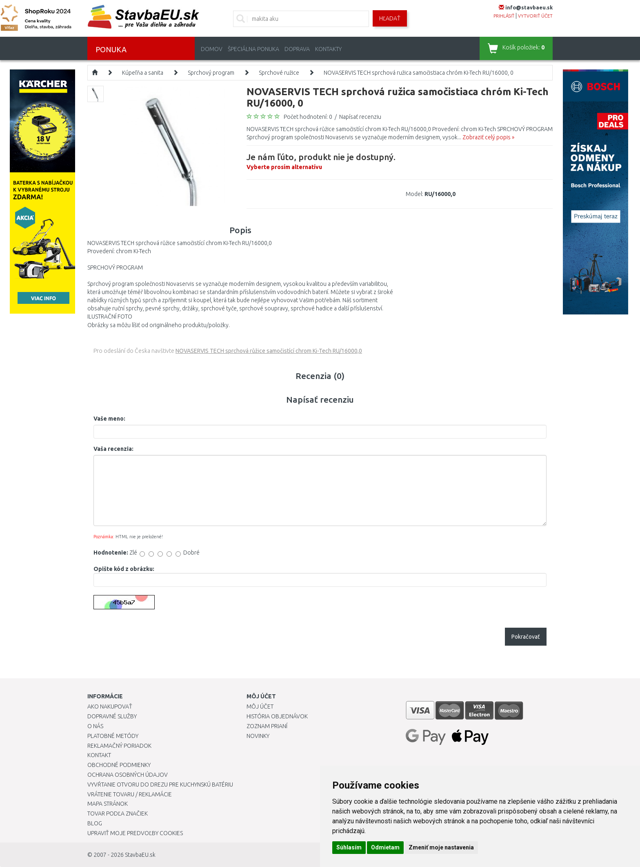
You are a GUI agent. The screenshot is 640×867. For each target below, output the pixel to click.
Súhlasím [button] (349, 847)
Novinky (258, 736)
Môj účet (260, 706)
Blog (94, 823)
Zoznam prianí (267, 726)
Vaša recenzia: (113, 449)
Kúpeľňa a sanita (142, 72)
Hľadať (389, 18)
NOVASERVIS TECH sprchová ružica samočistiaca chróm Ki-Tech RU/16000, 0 (418, 72)
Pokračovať (525, 636)
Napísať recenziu (360, 117)
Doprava (297, 49)
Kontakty (328, 49)
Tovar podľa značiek (117, 813)
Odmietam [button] (385, 847)
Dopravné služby (112, 716)
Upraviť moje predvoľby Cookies (135, 833)
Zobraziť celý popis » (488, 137)
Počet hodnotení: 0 (308, 117)
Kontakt (99, 755)
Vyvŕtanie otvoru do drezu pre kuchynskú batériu (160, 784)
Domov (211, 49)
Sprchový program (211, 72)
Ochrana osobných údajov (127, 774)
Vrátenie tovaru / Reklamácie (129, 794)
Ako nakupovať (109, 706)
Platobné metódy (112, 736)
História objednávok (277, 716)
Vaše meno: (109, 418)
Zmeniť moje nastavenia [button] (441, 847)
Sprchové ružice (279, 72)
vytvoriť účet (535, 15)
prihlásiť (503, 15)
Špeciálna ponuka (253, 49)
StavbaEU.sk (140, 854)
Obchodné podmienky (119, 765)
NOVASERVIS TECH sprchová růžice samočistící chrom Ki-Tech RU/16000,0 (269, 351)
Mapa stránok (107, 803)
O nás (95, 726)
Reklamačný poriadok (119, 745)
